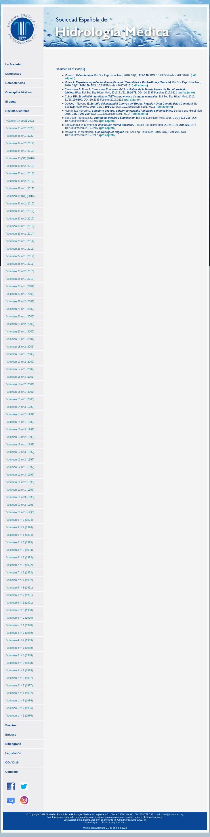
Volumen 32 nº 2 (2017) (20, 181)
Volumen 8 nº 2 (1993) (19, 550)
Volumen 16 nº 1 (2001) (20, 391)
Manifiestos (13, 73)
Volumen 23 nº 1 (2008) (20, 293)
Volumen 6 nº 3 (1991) (19, 587)
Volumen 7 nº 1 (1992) (19, 580)
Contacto (11, 771)
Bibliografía (13, 744)
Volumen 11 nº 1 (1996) (20, 489)
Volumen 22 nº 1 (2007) (20, 309)
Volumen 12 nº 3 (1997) (20, 452)
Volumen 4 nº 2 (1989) (19, 640)
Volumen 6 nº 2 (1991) (19, 595)
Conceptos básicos (18, 92)
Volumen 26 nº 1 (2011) (20, 263)
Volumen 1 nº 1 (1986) (19, 715)
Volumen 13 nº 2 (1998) (20, 437)
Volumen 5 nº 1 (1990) (19, 625)
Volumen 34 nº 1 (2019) (20, 150)
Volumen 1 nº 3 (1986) (19, 700)
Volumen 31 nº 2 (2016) (20, 203)
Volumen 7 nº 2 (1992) (19, 572)
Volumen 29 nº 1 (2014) (20, 241)
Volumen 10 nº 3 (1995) (20, 497)
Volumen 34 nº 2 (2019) (20, 143)
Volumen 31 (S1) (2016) (20, 196)
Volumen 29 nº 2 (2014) (20, 233)
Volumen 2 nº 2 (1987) (19, 685)
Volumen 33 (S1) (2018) (20, 158)
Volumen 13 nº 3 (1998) (20, 429)
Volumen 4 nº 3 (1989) (19, 632)
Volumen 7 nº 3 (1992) (19, 565)
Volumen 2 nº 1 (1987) (19, 693)
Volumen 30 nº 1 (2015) (20, 226)
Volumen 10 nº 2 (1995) (20, 504)
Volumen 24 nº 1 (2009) (20, 286)
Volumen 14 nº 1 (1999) (20, 421)
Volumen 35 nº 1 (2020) (20, 135)
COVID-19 (12, 762)
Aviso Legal (91, 822)
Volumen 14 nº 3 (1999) (20, 406)
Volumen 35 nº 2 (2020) (20, 128)
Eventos (11, 725)
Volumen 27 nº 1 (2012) (20, 256)
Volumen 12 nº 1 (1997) (20, 467)
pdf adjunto (140, 85)
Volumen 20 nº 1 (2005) (20, 331)
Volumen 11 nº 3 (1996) (20, 474)
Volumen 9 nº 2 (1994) (19, 527)
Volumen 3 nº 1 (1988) (19, 670)
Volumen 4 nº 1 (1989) (19, 647)
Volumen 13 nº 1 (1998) (20, 444)
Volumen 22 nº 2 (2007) (20, 301)
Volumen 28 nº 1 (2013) (20, 248)
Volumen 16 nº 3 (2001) (20, 376)
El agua (10, 101)
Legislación (13, 753)
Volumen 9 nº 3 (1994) (19, 519)
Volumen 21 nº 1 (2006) (20, 316)
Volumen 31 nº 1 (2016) (20, 211)
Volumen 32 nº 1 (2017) (20, 188)
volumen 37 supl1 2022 (20, 120)
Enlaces (10, 734)
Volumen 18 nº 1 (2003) (20, 354)
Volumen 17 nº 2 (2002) (20, 361)
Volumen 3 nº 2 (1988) (19, 662)
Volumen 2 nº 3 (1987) (19, 678)
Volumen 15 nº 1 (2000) (20, 399)
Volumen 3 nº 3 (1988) (19, 655)
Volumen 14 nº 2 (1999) (20, 414)
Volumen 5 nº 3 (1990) (19, 610)
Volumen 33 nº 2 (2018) (20, 165)
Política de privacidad (113, 822)
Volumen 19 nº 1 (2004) (20, 339)
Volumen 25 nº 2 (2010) (20, 271)
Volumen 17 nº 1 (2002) (20, 369)
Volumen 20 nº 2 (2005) (20, 324)
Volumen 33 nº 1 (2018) (20, 173)
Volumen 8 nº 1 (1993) (19, 557)
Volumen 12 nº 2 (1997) (20, 459)
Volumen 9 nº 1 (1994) (19, 534)
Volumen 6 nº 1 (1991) (19, 602)
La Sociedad (13, 64)
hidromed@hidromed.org (170, 814)
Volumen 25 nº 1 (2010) (20, 278)
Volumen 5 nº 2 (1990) (19, 617)
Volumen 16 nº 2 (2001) (20, 384)
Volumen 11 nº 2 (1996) (20, 482)
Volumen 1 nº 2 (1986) (19, 708)
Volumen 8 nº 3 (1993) (19, 542)
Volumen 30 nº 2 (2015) (20, 218)
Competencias (15, 83)
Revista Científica (17, 111)
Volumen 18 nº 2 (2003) (20, 346)
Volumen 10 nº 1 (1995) (20, 512)
